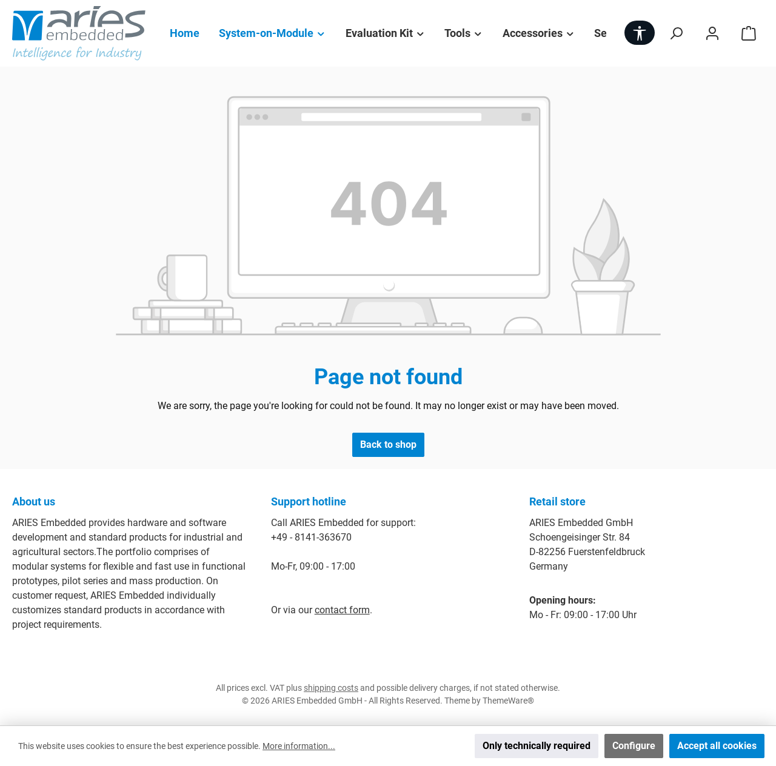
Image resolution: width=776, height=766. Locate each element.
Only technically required (536, 745)
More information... (299, 746)
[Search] (676, 33)
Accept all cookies (717, 745)
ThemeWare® (508, 700)
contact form (342, 610)
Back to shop (388, 444)
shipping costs (331, 688)
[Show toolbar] (639, 33)
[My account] (712, 33)
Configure (633, 745)
